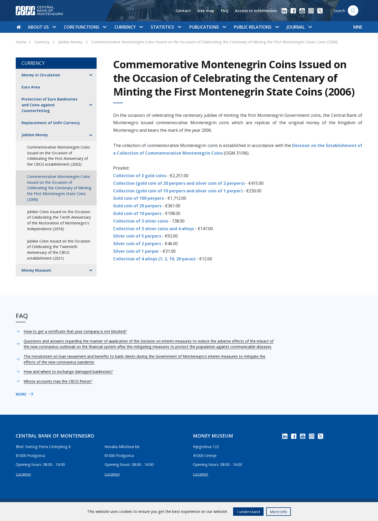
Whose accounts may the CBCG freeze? (58, 381)
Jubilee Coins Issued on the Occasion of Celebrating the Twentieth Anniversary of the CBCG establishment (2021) (58, 250)
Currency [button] (128, 27)
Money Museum (36, 270)
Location (23, 474)
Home (21, 41)
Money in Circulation (41, 74)
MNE (357, 27)
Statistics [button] (166, 27)
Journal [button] (299, 27)
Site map (205, 10)
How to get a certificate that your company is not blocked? (75, 331)
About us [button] (42, 27)
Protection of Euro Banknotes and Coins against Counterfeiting (49, 105)
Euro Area (31, 87)
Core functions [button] (85, 27)
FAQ (224, 10)
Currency (41, 41)
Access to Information (256, 10)
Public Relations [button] (256, 27)
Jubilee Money (70, 41)
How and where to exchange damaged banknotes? (68, 371)
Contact (183, 10)
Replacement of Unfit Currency (51, 122)
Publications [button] (207, 27)
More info (278, 511)
